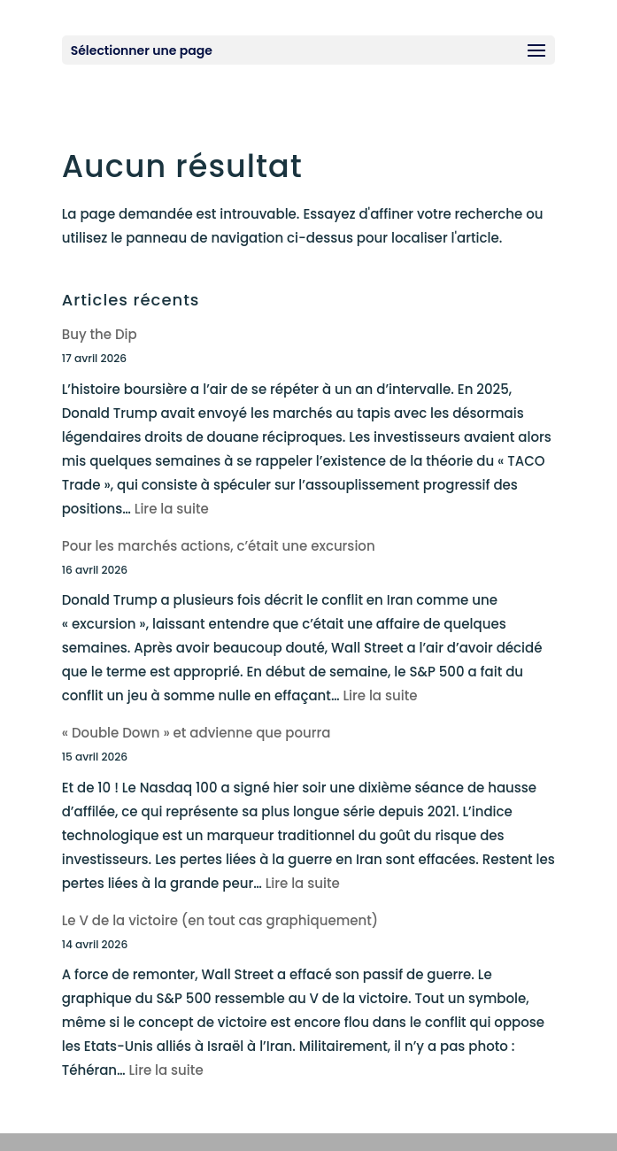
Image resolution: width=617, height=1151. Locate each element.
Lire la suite (172, 508)
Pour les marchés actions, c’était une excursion (218, 546)
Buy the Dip (99, 334)
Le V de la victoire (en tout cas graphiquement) (220, 920)
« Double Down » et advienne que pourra (196, 732)
